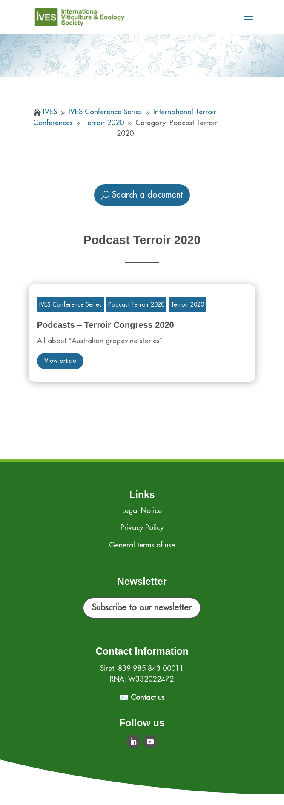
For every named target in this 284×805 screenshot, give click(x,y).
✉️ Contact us (142, 697)
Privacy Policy (142, 527)
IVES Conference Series (70, 304)
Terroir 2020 (187, 304)
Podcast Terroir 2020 (136, 304)
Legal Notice (142, 510)
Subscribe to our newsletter (142, 607)
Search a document (147, 194)
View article (60, 361)
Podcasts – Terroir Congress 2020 (105, 324)
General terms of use (142, 545)
